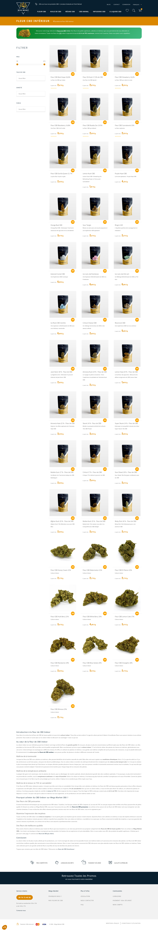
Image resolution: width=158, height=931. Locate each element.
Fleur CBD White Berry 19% (92, 616)
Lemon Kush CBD (89, 173)
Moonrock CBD (120, 323)
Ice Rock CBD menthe (58, 323)
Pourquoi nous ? (55, 896)
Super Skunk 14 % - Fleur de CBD (126, 423)
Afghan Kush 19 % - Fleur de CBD (62, 521)
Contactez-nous (21, 910)
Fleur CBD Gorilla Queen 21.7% (61, 173)
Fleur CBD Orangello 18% (123, 663)
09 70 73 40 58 (25, 897)
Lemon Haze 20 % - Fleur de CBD (126, 372)
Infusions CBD (99, 11)
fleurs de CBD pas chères (46, 834)
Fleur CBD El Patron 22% (123, 570)
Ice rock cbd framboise (91, 274)
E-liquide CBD (115, 11)
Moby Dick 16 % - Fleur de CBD (125, 521)
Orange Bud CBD (56, 225)
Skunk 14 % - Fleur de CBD (92, 423)
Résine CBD (70, 11)
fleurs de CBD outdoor (47, 752)
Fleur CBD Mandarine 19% (60, 663)
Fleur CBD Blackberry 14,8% (60, 125)
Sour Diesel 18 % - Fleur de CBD (126, 472)
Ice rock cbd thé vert (122, 274)
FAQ (82, 905)
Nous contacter (87, 900)
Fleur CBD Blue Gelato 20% (92, 663)
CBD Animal (84, 11)
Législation (85, 896)
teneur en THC (52, 791)
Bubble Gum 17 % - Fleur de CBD (62, 472)
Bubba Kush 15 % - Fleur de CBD (94, 521)
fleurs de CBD (61, 31)
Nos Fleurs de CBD (56, 900)
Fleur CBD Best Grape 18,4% (60, 77)
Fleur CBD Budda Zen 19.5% (92, 125)
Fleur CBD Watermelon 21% (92, 570)
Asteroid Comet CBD (58, 274)
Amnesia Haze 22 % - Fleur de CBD (63, 423)
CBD (60, 33)
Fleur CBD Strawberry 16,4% (125, 77)
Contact (117, 4)
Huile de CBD (55, 11)
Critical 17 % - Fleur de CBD (92, 472)
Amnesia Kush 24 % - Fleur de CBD (95, 372)
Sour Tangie (87, 225)
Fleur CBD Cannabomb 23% (124, 125)
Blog (109, 4)
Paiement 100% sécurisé (122, 900)
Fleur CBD (41, 11)
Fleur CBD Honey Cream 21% (61, 570)
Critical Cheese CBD (90, 323)
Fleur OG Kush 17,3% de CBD (93, 77)
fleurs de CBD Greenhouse (66, 849)
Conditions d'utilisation (131, 923)
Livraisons (117, 896)
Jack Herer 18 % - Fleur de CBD (61, 372)
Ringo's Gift (119, 225)
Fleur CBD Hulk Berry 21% (60, 616)
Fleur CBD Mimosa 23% (59, 709)
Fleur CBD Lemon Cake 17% (124, 616)
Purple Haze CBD (121, 173)
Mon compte (118, 905)
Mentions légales (112, 923)
